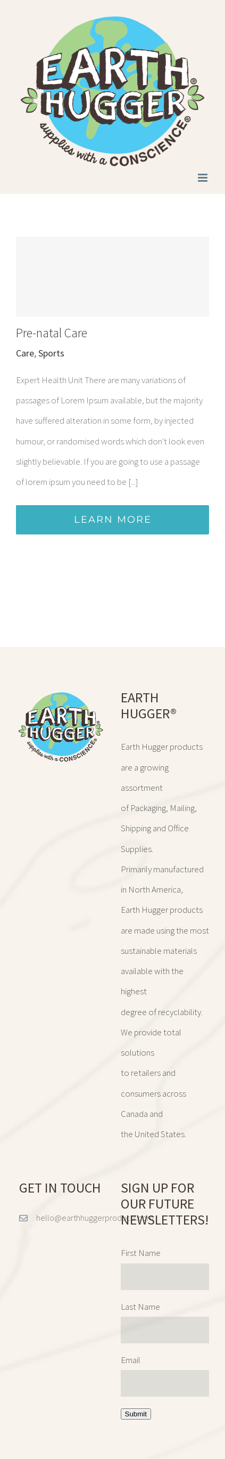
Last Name (140, 1306)
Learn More (113, 519)
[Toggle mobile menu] (203, 177)
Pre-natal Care (51, 333)
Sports (51, 353)
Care (25, 353)
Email (130, 1360)
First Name (141, 1253)
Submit (136, 1414)
